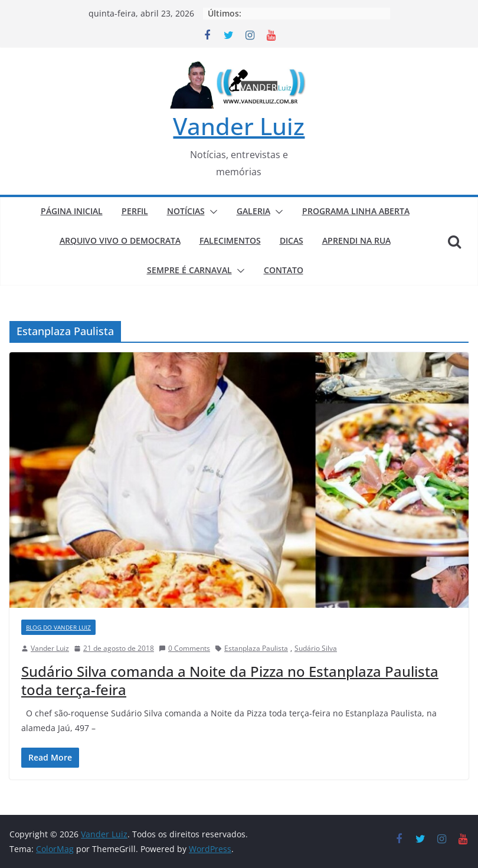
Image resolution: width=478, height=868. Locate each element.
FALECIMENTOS (230, 240)
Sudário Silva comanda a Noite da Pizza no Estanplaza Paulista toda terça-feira (229, 680)
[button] (211, 212)
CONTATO (283, 270)
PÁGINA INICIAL (72, 211)
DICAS (291, 240)
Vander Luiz (239, 126)
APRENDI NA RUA (356, 240)
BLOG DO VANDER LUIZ (58, 627)
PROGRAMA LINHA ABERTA (356, 211)
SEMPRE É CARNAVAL (189, 270)
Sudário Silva (315, 648)
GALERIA (253, 211)
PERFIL (135, 211)
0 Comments (184, 648)
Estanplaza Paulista (256, 648)
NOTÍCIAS (186, 211)
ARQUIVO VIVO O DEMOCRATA (120, 240)
